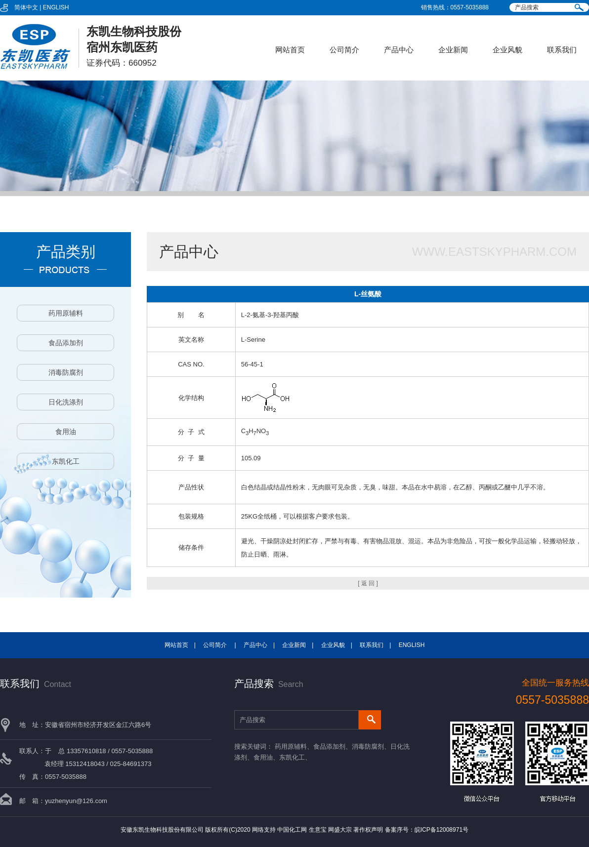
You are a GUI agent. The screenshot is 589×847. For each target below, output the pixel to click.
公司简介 (344, 49)
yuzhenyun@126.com (76, 801)
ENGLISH (56, 7)
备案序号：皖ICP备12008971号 (426, 829)
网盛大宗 (340, 829)
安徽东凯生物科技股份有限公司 (162, 829)
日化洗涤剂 (65, 402)
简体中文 (26, 7)
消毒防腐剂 (65, 372)
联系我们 (562, 49)
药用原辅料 (65, 313)
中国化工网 (292, 829)
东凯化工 (66, 461)
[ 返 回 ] (368, 583)
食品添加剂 (65, 343)
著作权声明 (368, 829)
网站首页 (290, 49)
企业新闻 (453, 49)
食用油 (65, 432)
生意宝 (318, 829)
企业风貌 (507, 49)
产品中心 (399, 49)
